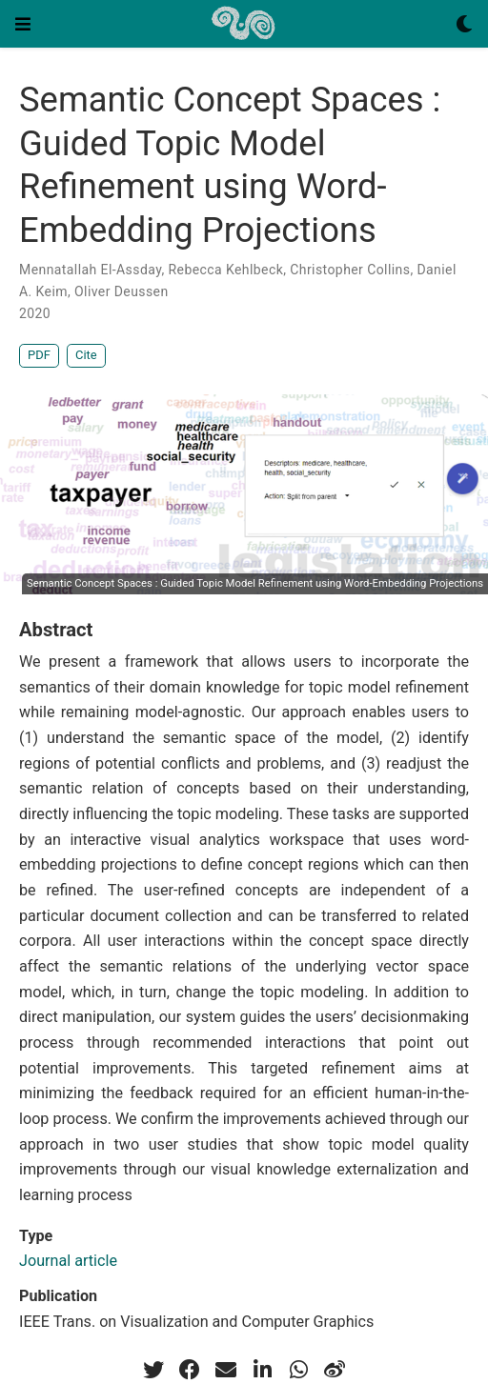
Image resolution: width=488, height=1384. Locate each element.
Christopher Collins (350, 269)
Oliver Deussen (121, 291)
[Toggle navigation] (22, 23)
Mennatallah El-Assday (90, 269)
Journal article (68, 1261)
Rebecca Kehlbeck (226, 269)
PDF (39, 355)
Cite (86, 355)
